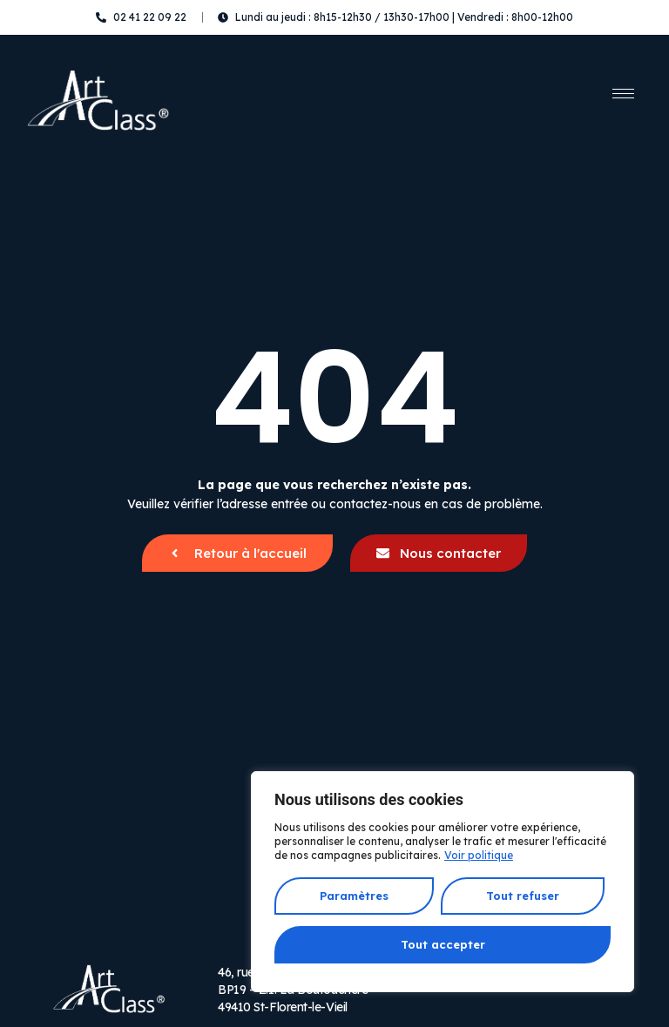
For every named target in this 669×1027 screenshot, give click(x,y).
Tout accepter (443, 944)
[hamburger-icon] (623, 93)
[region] (442, 882)
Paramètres (354, 896)
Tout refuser (521, 896)
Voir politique (478, 856)
